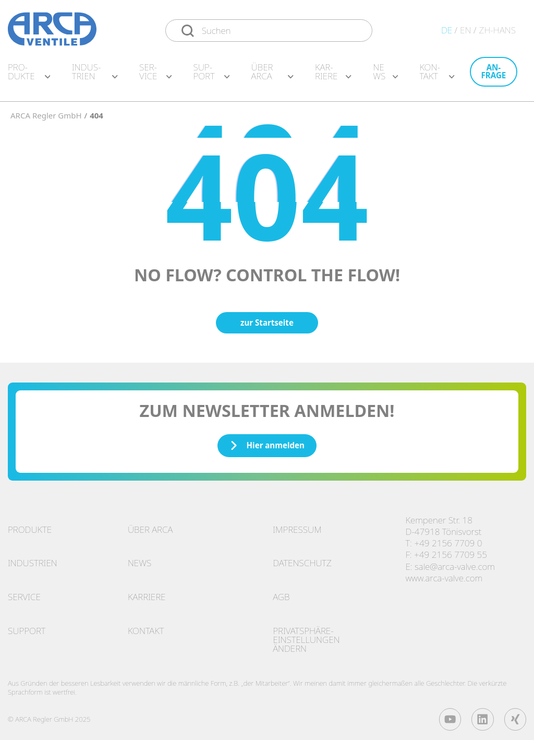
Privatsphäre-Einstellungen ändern (306, 636)
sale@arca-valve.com (455, 563)
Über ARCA (272, 75)
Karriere (147, 593)
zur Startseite (267, 319)
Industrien (32, 559)
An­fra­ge (493, 75)
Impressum (297, 526)
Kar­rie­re (333, 75)
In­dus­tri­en (95, 75)
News (385, 75)
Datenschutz (302, 559)
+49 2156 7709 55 (450, 551)
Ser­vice (155, 75)
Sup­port (211, 75)
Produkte (30, 526)
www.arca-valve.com (443, 574)
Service (24, 593)
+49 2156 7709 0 (448, 539)
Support (26, 627)
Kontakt (146, 627)
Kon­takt (436, 75)
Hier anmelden (267, 441)
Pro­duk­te (29, 75)
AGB (281, 593)
